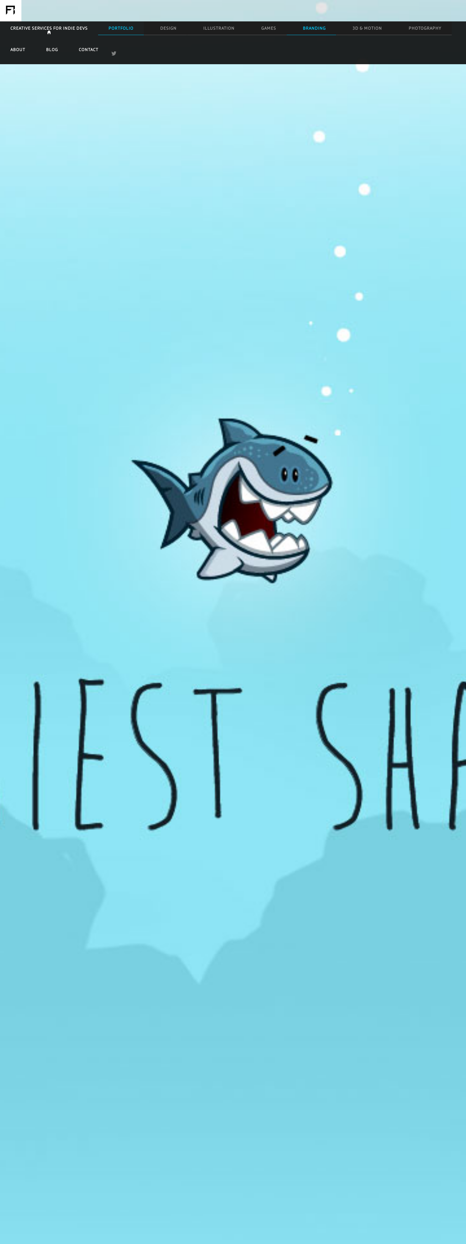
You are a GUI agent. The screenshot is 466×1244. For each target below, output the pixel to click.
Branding (280, 10)
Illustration (221, 10)
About (385, 10)
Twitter (457, 10)
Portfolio (159, 10)
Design (189, 10)
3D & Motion (315, 10)
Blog (408, 10)
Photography (353, 10)
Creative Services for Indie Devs (129, 10)
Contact (433, 10)
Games (252, 10)
